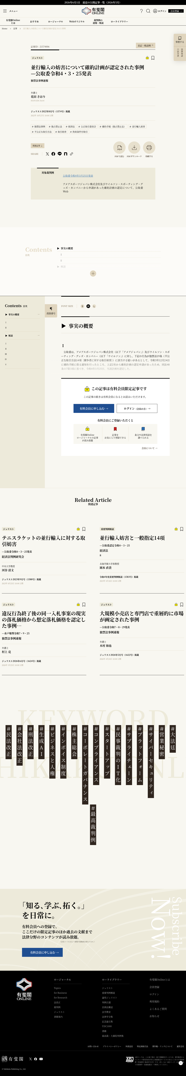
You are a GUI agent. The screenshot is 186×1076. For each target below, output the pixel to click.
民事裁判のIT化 (118, 754)
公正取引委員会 (87, 126)
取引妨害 (61, 131)
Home (4, 28)
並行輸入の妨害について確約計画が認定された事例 (44, 28)
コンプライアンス (96, 754)
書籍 (104, 1031)
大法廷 (173, 738)
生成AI (41, 741)
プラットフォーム (140, 754)
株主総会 (74, 741)
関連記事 (36, 145)
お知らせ (154, 1016)
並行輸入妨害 (137, 126)
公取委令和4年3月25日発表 (78, 175)
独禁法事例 (39, 126)
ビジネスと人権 (52, 751)
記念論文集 (107, 1021)
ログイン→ (137, 408)
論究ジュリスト (109, 997)
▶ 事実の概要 (65, 248)
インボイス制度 (63, 751)
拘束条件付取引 (79, 131)
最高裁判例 (93, 824)
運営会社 (180, 1046)
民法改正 (9, 741)
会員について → (149, 448)
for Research (60, 997)
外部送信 (129, 1046)
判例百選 (106, 1002)
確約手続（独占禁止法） (113, 126)
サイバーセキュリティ (151, 761)
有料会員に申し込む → (94, 408)
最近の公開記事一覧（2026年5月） (102, 2)
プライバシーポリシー (112, 1046)
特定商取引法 (142, 1046)
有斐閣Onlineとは (13, 21)
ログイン (154, 994)
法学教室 (106, 1011)
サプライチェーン (129, 754)
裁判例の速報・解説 (98, 21)
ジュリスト (59, 1011)
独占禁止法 (55, 126)
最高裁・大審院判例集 (113, 1035)
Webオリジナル (77, 21)
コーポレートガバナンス (85, 764)
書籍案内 (58, 1016)
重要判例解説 (108, 992)
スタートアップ (107, 751)
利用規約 (154, 1001)
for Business (60, 992)
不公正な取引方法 (42, 131)
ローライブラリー (119, 22)
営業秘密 (162, 741)
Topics (57, 988)
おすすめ (34, 22)
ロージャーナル (55, 21)
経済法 (70, 126)
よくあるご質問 (158, 1009)
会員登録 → (175, 11)
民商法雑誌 (107, 1007)
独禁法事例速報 (39, 80)
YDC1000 (107, 1026)
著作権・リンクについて (162, 1046)
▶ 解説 (61, 266)
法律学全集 (107, 1016)
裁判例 (57, 1007)
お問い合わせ (93, 1046)
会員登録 (154, 987)
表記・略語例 (145, 45)
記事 (15, 28)
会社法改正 (19, 744)
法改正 (57, 1002)
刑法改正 (30, 741)
